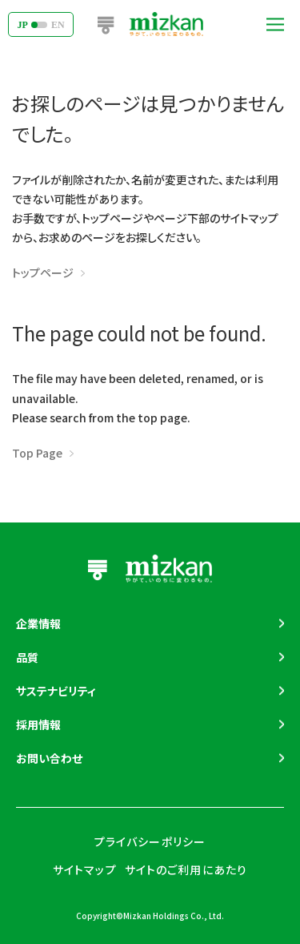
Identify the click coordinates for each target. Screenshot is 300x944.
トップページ (43, 272)
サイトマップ (85, 869)
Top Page (37, 452)
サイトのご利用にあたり (186, 869)
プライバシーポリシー (150, 841)
